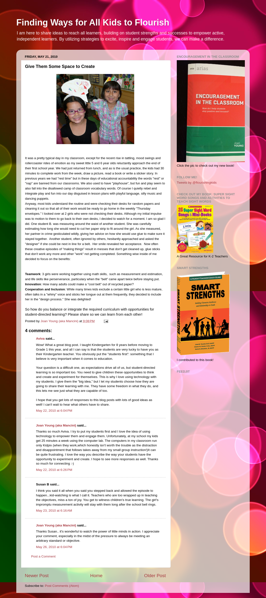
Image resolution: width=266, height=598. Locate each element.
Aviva (40, 338)
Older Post (155, 575)
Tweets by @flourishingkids (197, 182)
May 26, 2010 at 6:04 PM (54, 547)
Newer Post (37, 575)
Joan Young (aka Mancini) (56, 425)
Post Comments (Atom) (62, 586)
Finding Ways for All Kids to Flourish (92, 22)
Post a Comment (43, 556)
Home (96, 575)
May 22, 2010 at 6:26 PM (54, 470)
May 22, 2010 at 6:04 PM (54, 410)
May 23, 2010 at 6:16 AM (54, 510)
